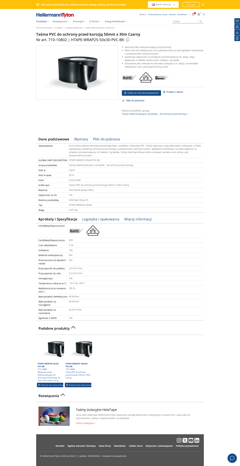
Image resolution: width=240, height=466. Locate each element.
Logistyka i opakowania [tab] (100, 219)
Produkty (41, 21)
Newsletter (120, 445)
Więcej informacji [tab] (138, 219)
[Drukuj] (237, 27)
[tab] (120, 329)
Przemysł (78, 21)
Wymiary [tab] (81, 139)
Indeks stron (136, 445)
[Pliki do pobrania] (237, 32)
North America (163, 4)
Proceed (191, 4)
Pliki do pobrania (133, 100)
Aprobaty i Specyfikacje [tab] (57, 219)
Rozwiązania (60, 21)
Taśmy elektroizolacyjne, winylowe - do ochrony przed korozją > (155, 113)
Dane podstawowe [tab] (53, 139)
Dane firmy (105, 445)
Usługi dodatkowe (115, 21)
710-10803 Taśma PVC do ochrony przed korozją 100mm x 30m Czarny (78, 357)
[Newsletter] (237, 21)
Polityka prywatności (187, 445)
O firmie (93, 21)
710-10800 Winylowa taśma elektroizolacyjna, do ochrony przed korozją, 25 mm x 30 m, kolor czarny (50, 359)
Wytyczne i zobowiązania (159, 445)
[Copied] (127, 39)
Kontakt (60, 445)
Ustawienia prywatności (114, 455)
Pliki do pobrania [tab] (106, 139)
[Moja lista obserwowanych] (237, 38)
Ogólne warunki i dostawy (81, 445)
